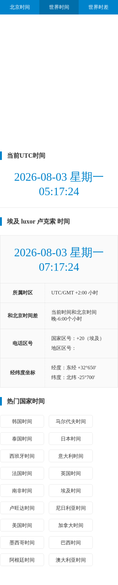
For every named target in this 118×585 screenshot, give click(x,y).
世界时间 (59, 7)
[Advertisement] (59, 83)
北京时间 (20, 7)
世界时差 (98, 7)
